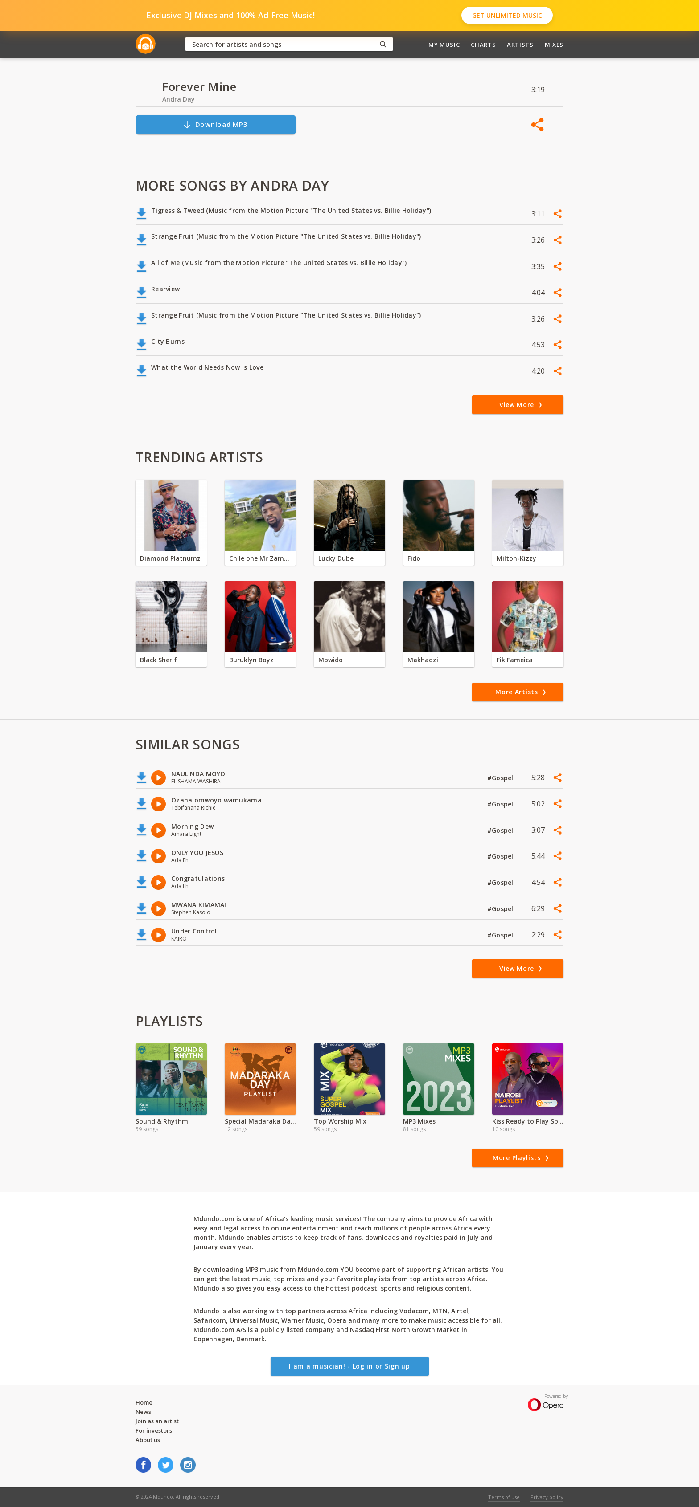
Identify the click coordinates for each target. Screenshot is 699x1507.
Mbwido (330, 660)
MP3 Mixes (419, 1121)
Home (144, 1402)
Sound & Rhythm (162, 1121)
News (143, 1412)
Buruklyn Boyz (251, 660)
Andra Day (178, 99)
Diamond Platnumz (170, 558)
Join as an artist (157, 1421)
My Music (444, 45)
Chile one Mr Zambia (260, 558)
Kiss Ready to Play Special (527, 1121)
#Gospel (501, 778)
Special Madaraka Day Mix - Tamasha (260, 1121)
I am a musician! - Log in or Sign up (349, 1366)
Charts (483, 45)
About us (148, 1440)
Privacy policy (546, 1497)
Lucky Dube (336, 558)
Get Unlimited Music (507, 15)
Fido (413, 558)
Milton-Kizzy (516, 558)
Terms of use (504, 1497)
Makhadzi (422, 660)
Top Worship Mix (340, 1121)
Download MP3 (215, 124)
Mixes (554, 45)
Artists (520, 45)
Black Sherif (158, 660)
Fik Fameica (515, 660)
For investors (154, 1430)
